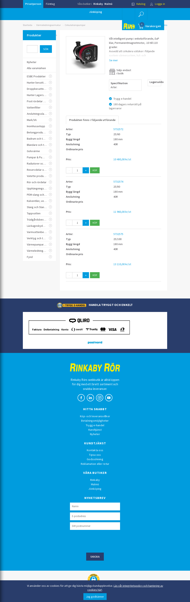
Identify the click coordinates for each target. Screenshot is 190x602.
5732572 (118, 129)
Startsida (27, 25)
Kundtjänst (95, 429)
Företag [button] (50, 4)
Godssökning (95, 459)
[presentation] (100, 541)
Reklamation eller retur (95, 464)
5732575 (118, 234)
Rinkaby (98, 4)
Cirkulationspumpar (75, 25)
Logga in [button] (157, 4)
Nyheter (95, 434)
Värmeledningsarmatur (48, 25)
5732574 (118, 181)
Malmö (108, 4)
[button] (141, 14)
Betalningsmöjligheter (95, 420)
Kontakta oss (95, 450)
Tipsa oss (95, 455)
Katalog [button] (138, 4)
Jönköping (95, 12)
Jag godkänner (95, 596)
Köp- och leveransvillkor (95, 416)
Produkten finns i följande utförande (92, 120)
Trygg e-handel (95, 425)
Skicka (95, 556)
